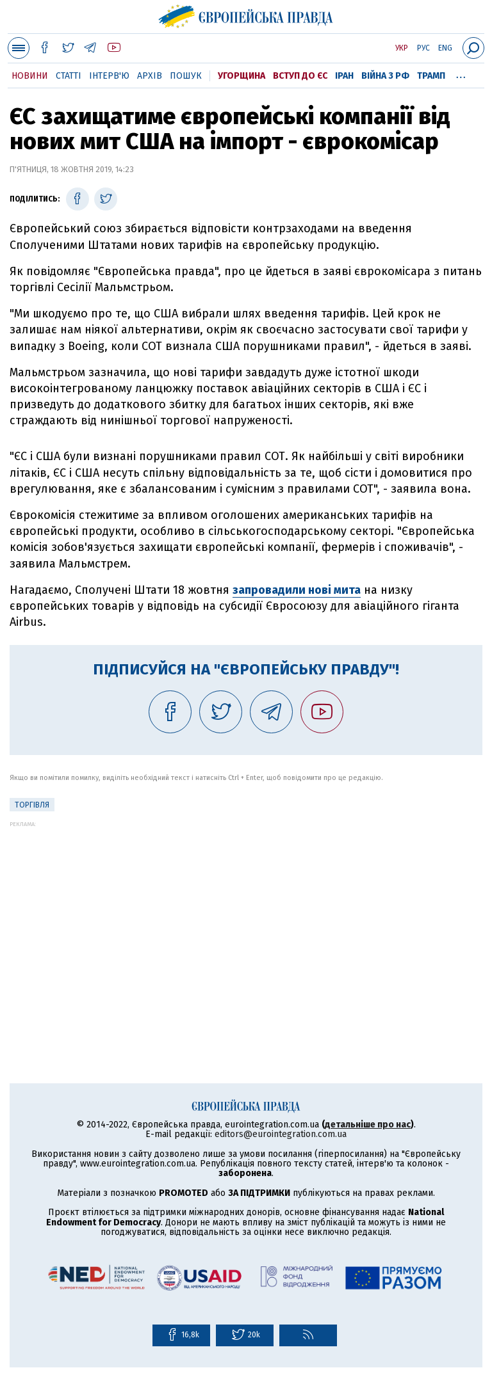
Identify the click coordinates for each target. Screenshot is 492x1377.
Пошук (186, 75)
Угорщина (241, 75)
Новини (30, 75)
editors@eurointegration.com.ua (281, 1134)
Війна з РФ (385, 75)
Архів (149, 75)
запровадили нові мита (297, 590)
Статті (68, 75)
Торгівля (32, 804)
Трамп (431, 75)
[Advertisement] (246, 917)
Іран (344, 75)
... (460, 74)
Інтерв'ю (109, 75)
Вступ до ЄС (300, 75)
